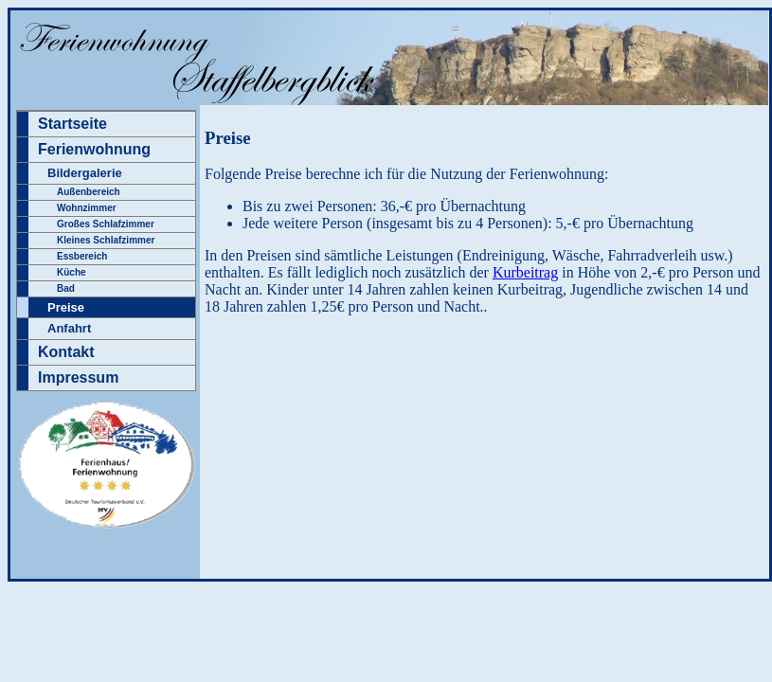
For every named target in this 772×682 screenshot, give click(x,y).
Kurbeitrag (525, 272)
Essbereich (82, 256)
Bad (66, 288)
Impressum (78, 377)
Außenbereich (88, 192)
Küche (71, 272)
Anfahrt (69, 328)
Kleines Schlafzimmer (105, 240)
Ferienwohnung (94, 149)
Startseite (72, 124)
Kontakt (66, 352)
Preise (65, 307)
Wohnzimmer (87, 208)
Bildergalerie (84, 173)
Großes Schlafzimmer (105, 224)
